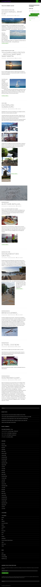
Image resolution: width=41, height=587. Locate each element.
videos (3, 542)
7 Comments (18, 346)
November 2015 (4, 499)
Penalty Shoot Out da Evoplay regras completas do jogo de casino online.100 (14, 420)
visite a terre (11, 50)
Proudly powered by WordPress (6, 585)
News (3, 528)
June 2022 (3, 468)
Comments (4, 556)
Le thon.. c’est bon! (10, 345)
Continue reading (5, 43)
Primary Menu (39, 1)
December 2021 (4, 476)
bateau (3, 50)
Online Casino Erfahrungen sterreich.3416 (9, 422)
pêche (3, 532)
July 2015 (3, 506)
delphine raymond (11, 15)
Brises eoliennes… (10, 313)
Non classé (3, 530)
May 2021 (3, 481)
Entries (3, 554)
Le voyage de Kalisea (6, 1)
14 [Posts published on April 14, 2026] (31, 15)
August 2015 (4, 504)
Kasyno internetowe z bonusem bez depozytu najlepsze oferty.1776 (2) (13, 414)
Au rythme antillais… (11, 204)
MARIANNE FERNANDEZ (6, 429)
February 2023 (4, 453)
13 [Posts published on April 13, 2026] (29, 15)
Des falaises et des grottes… (10, 255)
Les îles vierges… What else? (12, 13)
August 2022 (4, 464)
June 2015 (3, 508)
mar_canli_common (5, 523)
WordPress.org (4, 558)
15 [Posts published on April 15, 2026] (32, 15)
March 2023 (4, 451)
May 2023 (3, 447)
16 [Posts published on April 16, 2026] (34, 15)
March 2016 (4, 493)
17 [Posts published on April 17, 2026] (35, 15)
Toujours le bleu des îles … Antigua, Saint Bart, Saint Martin (13, 54)
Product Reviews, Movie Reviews (7, 540)
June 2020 (3, 487)
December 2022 (4, 457)
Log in (3, 552)
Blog (2, 519)
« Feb (30, 20)
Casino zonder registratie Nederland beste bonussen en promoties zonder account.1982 (16, 416)
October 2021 (4, 478)
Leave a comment (19, 58)
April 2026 (3, 443)
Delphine (3, 202)
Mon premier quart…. (11, 378)
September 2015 (4, 502)
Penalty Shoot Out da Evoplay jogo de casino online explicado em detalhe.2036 (15, 418)
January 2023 (4, 455)
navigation (7, 50)
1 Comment (17, 15)
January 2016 (4, 495)
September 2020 (4, 485)
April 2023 (3, 449)
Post (2, 534)
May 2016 (3, 491)
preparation (3, 538)
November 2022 (4, 459)
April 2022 (3, 472)
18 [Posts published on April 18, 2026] (37, 15)
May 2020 (3, 489)
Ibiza (12, 429)
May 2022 (3, 470)
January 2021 (4, 483)
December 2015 (4, 497)
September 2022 (4, 462)
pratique (7, 202)
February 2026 (4, 445)
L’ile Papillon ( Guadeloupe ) (8, 106)
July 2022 (3, 466)
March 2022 (4, 474)
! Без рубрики (4, 515)
